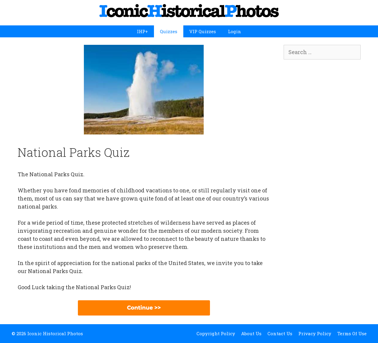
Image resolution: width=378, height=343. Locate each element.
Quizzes (168, 31)
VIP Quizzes (202, 31)
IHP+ (142, 31)
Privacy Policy (314, 333)
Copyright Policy (215, 333)
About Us (251, 333)
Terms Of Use (352, 333)
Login (234, 31)
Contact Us (279, 333)
